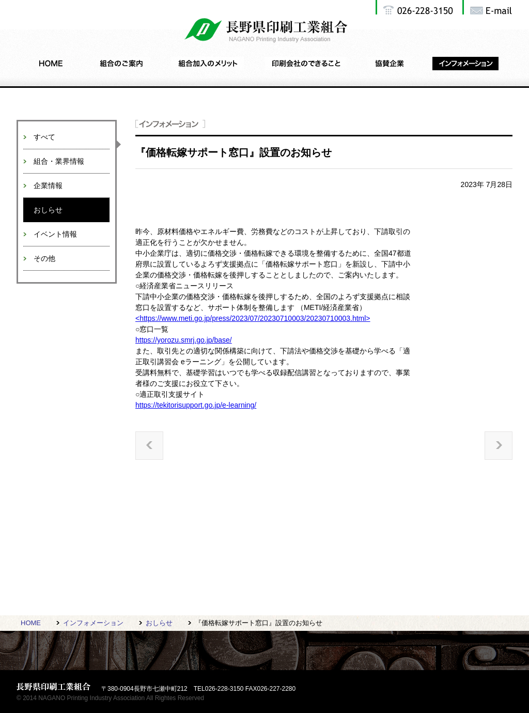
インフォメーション (93, 623)
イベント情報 (55, 234)
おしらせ (48, 210)
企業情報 (48, 185)
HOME (31, 623)
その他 (44, 258)
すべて (44, 137)
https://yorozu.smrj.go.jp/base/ (183, 340)
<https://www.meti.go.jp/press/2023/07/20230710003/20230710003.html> (252, 318)
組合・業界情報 (59, 161)
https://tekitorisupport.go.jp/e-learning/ (195, 405)
